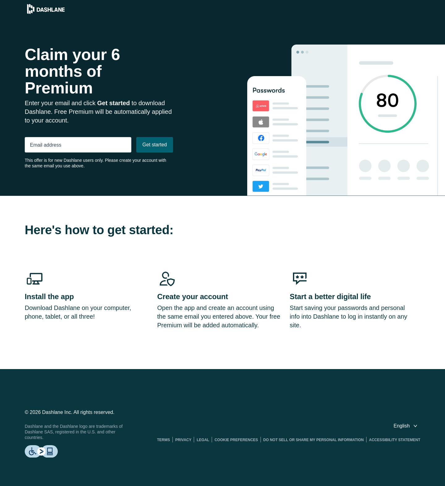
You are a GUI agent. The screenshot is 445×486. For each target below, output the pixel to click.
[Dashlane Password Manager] (46, 12)
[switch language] (406, 426)
